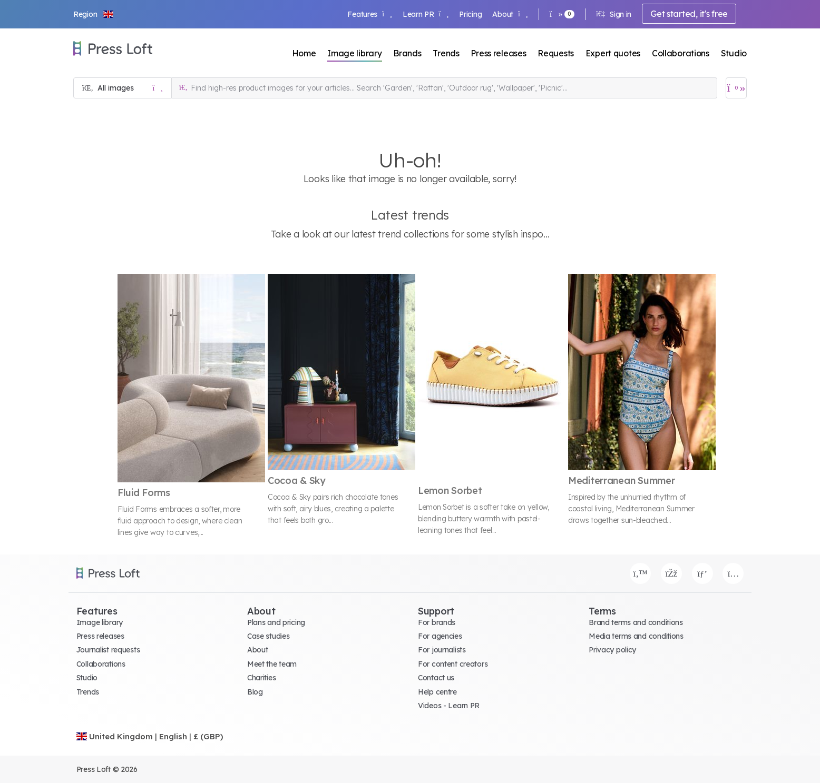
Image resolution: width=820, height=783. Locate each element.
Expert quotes (612, 53)
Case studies (268, 636)
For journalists (442, 650)
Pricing (470, 14)
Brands (407, 53)
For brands (436, 622)
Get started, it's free (689, 13)
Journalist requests (108, 650)
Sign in (613, 14)
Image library (354, 53)
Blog (255, 692)
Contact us (436, 677)
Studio (734, 53)
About (510, 14)
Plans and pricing (276, 622)
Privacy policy (612, 650)
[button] (93, 14)
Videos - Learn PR (449, 705)
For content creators (452, 664)
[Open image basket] (736, 87)
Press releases (498, 53)
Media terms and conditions (636, 636)
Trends (446, 53)
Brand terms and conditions (636, 622)
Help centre (437, 692)
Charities (261, 677)
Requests (556, 53)
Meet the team (272, 664)
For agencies (440, 636)
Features (369, 14)
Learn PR (425, 14)
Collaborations (680, 53)
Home (304, 53)
